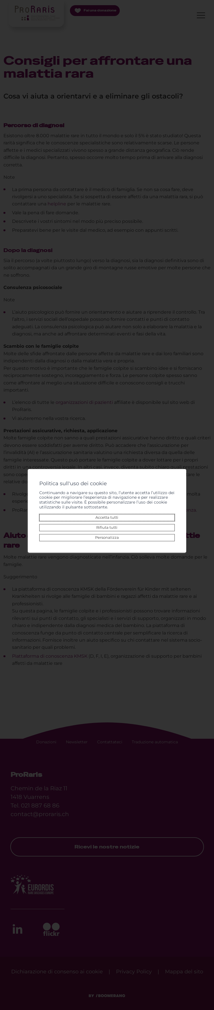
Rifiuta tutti (107, 527)
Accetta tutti (107, 517)
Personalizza (107, 537)
